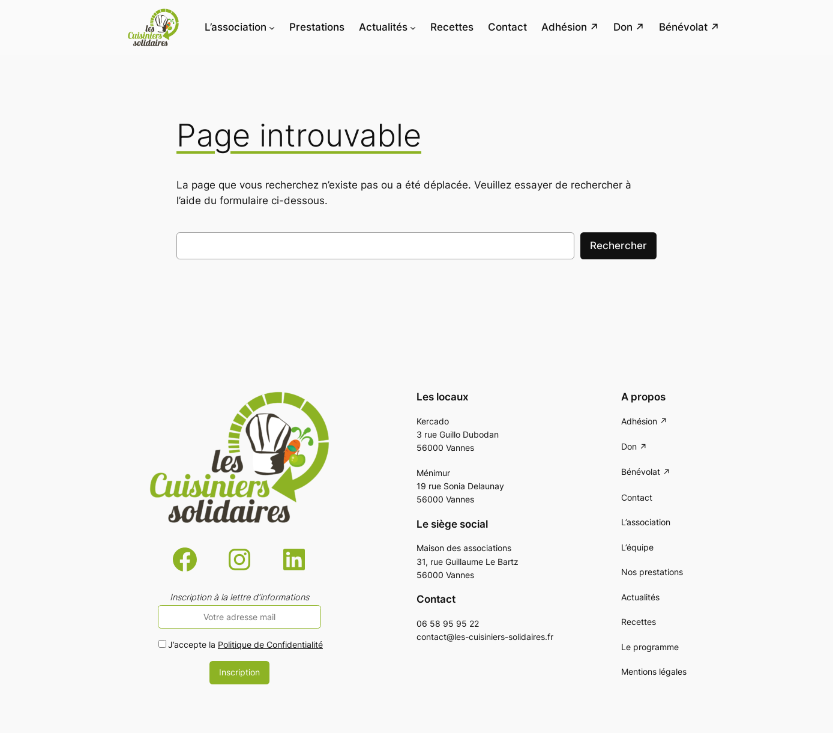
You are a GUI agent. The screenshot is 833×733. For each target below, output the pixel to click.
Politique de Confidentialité (270, 644)
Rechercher (618, 246)
